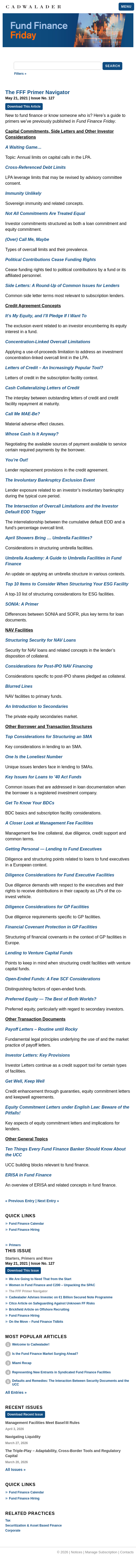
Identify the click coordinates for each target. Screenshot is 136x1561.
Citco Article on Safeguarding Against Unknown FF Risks (52, 1303)
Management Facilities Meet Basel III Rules (42, 1423)
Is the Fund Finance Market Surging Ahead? (45, 1354)
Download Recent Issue (25, 1414)
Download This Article (24, 106)
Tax (8, 1520)
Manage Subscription (101, 1552)
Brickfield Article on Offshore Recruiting (39, 1309)
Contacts (127, 1552)
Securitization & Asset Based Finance (33, 1525)
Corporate (12, 1530)
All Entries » (16, 1392)
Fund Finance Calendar (26, 1223)
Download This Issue (23, 1270)
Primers (15, 1245)
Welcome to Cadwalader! (31, 1344)
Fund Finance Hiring (24, 1230)
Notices (76, 1552)
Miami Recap (21, 1363)
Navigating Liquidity (23, 1437)
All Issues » (15, 1469)
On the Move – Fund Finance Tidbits (36, 1322)
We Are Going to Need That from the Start (40, 1279)
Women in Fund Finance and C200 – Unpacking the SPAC (52, 1285)
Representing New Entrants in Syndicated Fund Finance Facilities (61, 1372)
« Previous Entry (20, 1201)
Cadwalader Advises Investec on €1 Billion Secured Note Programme (61, 1297)
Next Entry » (48, 1201)
